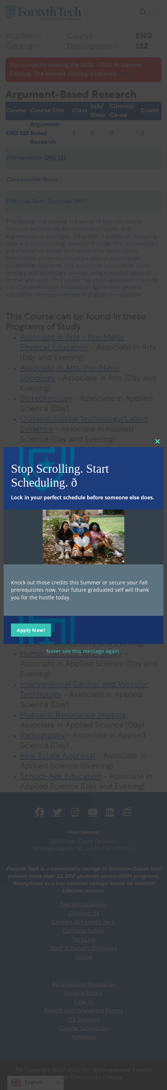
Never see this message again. (83, 650)
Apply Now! (31, 629)
